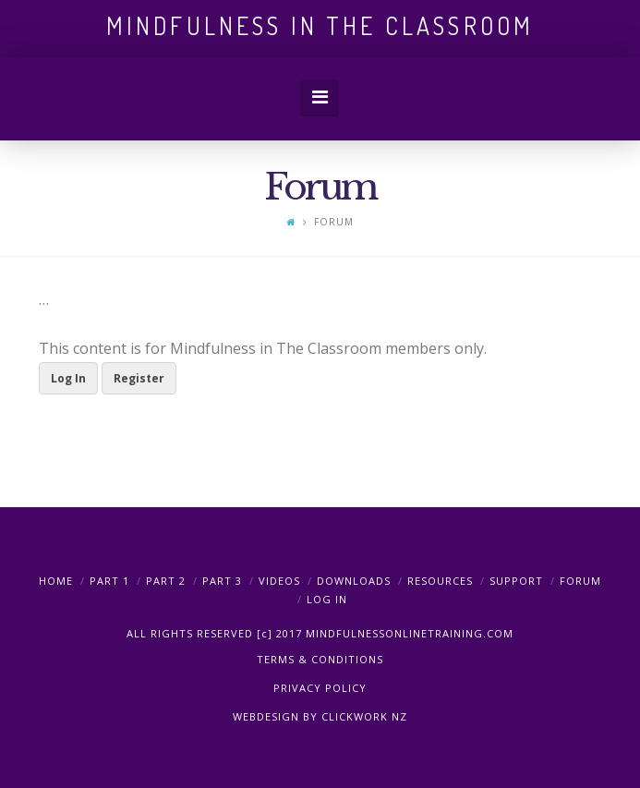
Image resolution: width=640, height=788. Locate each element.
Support (516, 581)
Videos (279, 581)
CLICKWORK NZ (364, 716)
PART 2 (166, 581)
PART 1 (109, 581)
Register (139, 378)
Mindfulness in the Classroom (320, 26)
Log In (68, 378)
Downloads (354, 581)
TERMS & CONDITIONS (320, 659)
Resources (440, 581)
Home (56, 581)
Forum (580, 581)
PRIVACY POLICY (320, 688)
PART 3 (222, 581)
